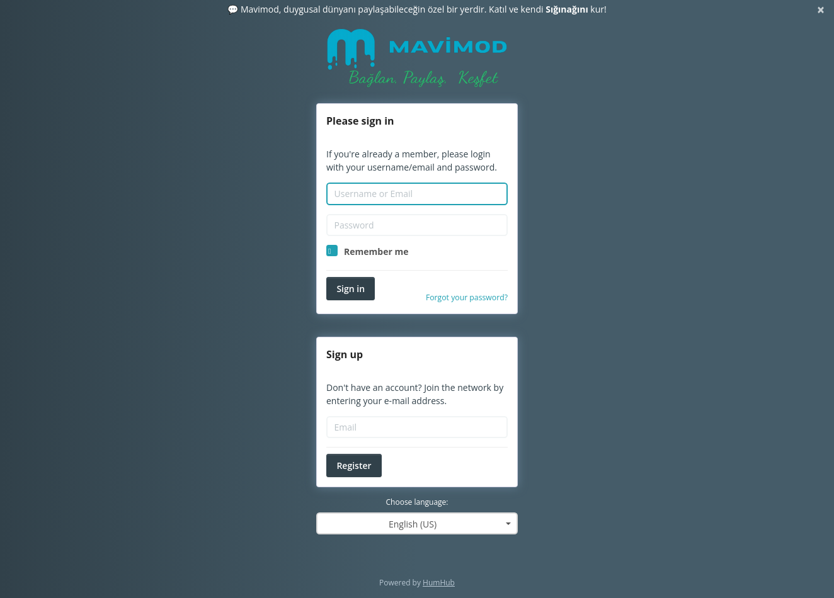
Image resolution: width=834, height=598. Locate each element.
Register (353, 465)
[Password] (417, 225)
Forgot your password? (467, 297)
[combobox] (417, 523)
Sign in (350, 289)
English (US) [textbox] (413, 524)
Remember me (376, 251)
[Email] (417, 427)
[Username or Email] (417, 194)
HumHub (439, 582)
